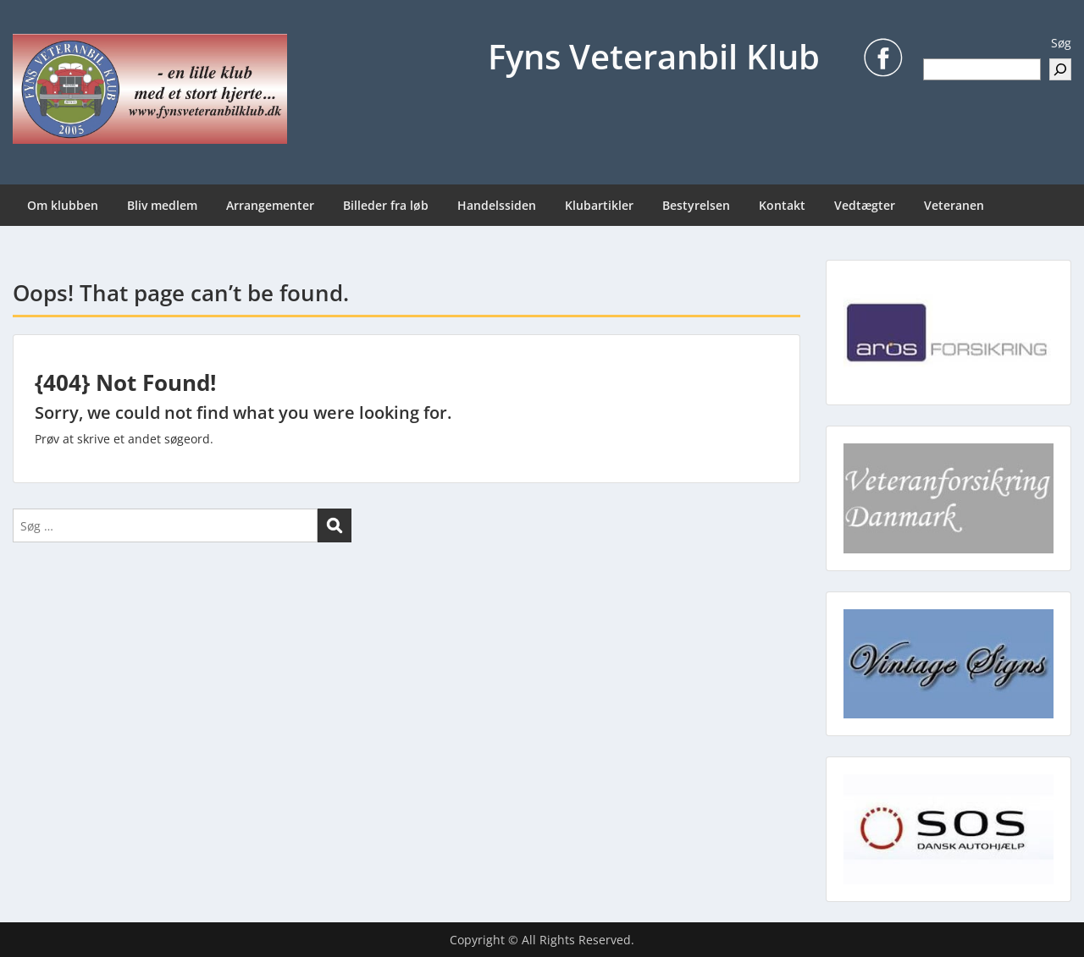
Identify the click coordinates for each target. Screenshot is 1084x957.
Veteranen (954, 205)
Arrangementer (270, 205)
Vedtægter (864, 205)
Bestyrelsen (696, 205)
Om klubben (62, 205)
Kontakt (782, 205)
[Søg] (1060, 69)
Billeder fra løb (386, 205)
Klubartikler (599, 205)
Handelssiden (496, 205)
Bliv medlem (162, 205)
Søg (1061, 43)
